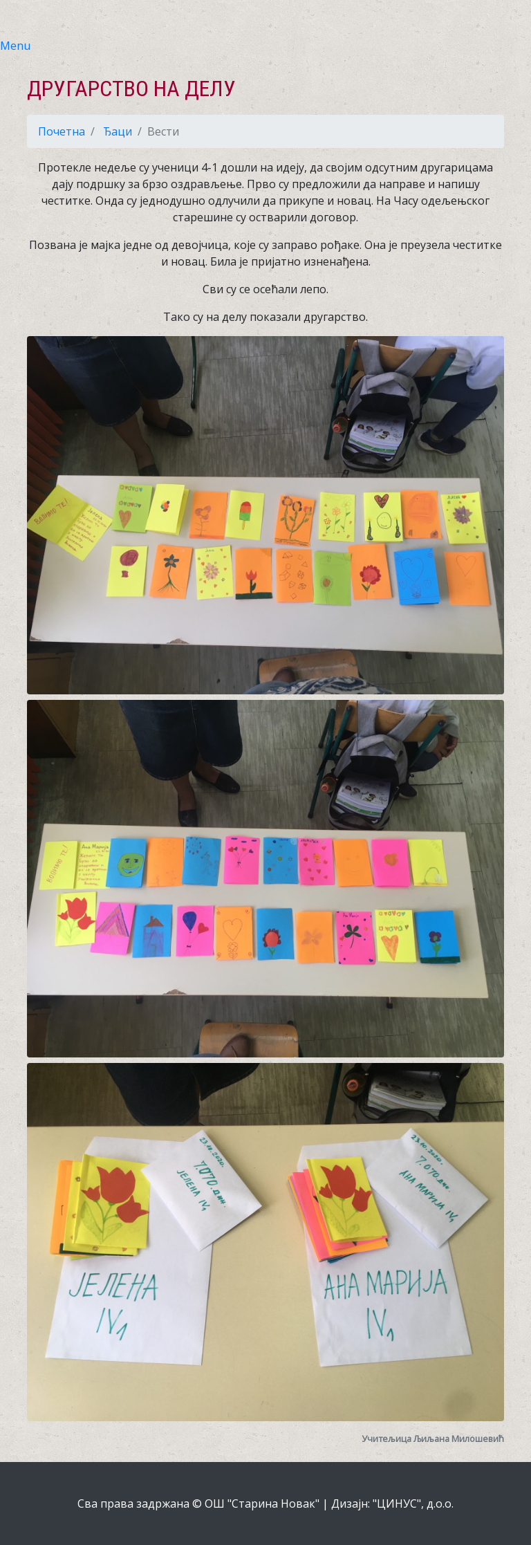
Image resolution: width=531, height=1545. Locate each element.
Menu (15, 45)
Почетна (61, 131)
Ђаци (117, 131)
